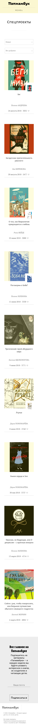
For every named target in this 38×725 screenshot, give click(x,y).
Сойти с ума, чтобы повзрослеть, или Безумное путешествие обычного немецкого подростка (19, 606)
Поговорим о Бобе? (19, 285)
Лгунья (19, 413)
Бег (19, 95)
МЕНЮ (18, 10)
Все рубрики (11, 50)
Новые (8, 42)
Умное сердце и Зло (19, 476)
